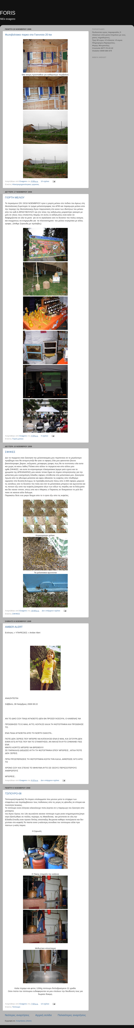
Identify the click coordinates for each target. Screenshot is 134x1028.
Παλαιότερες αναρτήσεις (72, 1015)
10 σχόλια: (45, 181)
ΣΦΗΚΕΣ (10, 452)
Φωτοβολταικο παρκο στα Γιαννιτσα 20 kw (28, 34)
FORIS (7, 13)
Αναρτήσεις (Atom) (24, 1021)
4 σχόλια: (45, 436)
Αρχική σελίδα (43, 1015)
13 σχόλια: (45, 1004)
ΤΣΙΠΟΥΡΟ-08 (13, 793)
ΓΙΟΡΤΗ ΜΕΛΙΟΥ (14, 197)
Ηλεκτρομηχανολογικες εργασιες (25, 184)
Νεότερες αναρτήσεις (17, 1015)
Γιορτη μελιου (17, 439)
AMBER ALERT (14, 627)
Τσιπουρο (16, 1007)
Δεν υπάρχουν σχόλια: (51, 611)
